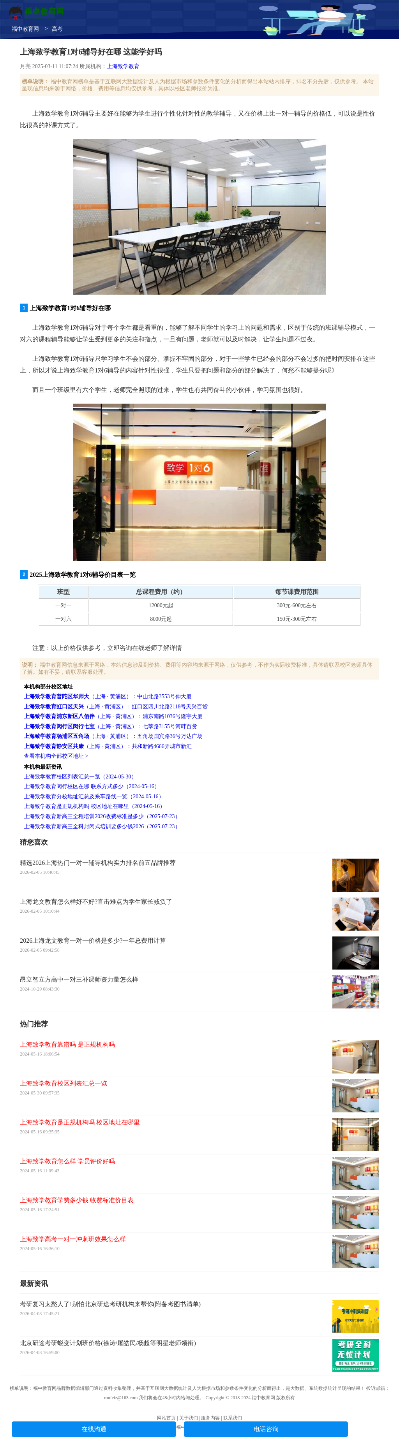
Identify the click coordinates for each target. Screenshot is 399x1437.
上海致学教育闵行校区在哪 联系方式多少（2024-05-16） (92, 786)
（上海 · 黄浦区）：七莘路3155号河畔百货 (110, 726)
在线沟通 (93, 1429)
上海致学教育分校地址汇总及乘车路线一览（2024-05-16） (94, 796)
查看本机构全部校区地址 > (56, 756)
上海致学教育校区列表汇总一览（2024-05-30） (80, 777)
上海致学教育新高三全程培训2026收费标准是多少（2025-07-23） (102, 816)
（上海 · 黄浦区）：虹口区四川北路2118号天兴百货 (116, 707)
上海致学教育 (123, 66)
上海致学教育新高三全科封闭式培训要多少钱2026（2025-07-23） (102, 826)
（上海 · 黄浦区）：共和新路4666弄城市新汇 (108, 746)
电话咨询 (266, 1429)
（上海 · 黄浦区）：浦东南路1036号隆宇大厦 (113, 716)
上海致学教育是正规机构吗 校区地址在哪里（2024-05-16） (94, 806)
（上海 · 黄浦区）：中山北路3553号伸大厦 (108, 696)
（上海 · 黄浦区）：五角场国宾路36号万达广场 (113, 736)
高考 (57, 29)
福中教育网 (25, 29)
